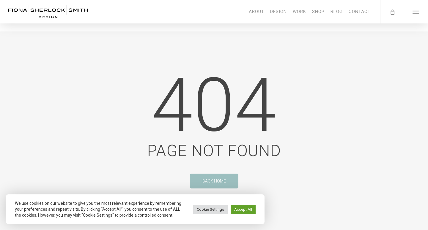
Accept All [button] (243, 209)
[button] (416, 15)
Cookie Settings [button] (210, 209)
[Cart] (392, 15)
